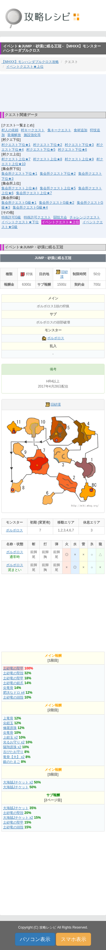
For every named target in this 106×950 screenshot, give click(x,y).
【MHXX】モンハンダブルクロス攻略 (30, 62)
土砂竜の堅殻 (13, 673)
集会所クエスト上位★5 (58, 188)
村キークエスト (33, 130)
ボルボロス (55, 338)
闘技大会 (60, 217)
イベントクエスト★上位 (25, 67)
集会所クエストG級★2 (56, 203)
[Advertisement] (53, 92)
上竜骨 (8, 718)
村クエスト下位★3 (79, 145)
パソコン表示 (35, 939)
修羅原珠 (10, 728)
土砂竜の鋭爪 (13, 683)
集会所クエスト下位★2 (58, 174)
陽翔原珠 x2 (12, 747)
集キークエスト (59, 130)
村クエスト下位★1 (16, 145)
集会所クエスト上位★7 (34, 193)
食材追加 (80, 130)
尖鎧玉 (8, 723)
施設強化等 (32, 135)
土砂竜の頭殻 (13, 697)
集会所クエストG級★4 (30, 207)
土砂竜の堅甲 (13, 668)
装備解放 (14, 135)
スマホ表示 (73, 939)
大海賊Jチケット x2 (18, 782)
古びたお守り (13, 752)
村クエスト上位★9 (79, 159)
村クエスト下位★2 (47, 145)
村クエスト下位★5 (40, 150)
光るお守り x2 (14, 742)
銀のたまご (11, 762)
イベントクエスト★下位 (20, 222)
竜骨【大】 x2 (14, 757)
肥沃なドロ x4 (14, 693)
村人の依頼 (9, 130)
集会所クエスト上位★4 (19, 188)
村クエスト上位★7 (16, 159)
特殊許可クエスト (37, 217)
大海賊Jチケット (16, 787)
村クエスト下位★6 (72, 150)
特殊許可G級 (11, 217)
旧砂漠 (56, 404)
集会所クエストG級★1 (18, 203)
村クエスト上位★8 (47, 159)
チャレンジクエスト (85, 217)
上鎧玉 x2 (10, 737)
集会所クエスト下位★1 (19, 174)
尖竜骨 (8, 688)
